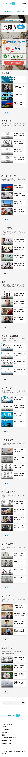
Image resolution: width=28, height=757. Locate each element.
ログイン (19, 3)
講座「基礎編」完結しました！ (14, 20)
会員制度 (3, 727)
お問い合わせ (5, 732)
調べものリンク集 (6, 740)
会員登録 (24, 3)
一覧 (5, 112)
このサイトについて (6, 724)
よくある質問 (5, 729)
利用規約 (3, 735)
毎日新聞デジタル (6, 743)
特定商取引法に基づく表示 (8, 737)
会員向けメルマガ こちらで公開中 (14, 11)
